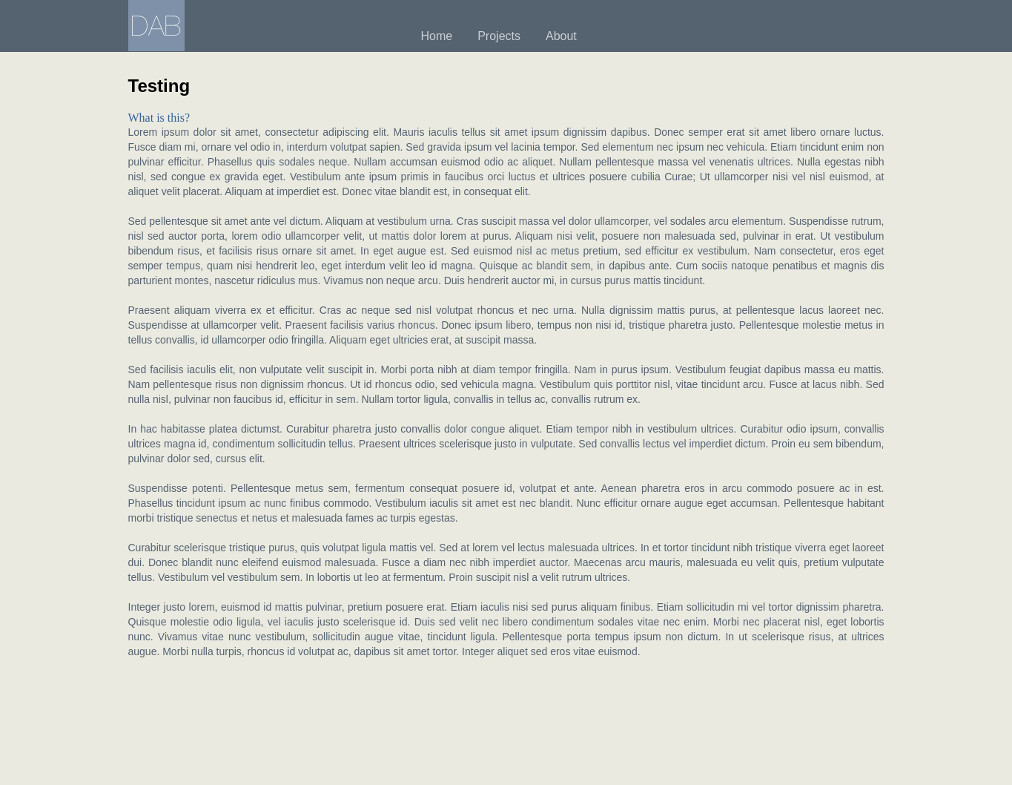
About (561, 36)
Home (437, 36)
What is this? (159, 117)
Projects (498, 36)
